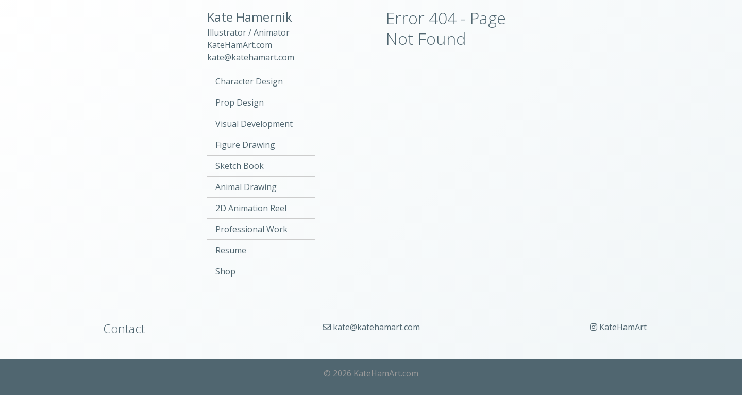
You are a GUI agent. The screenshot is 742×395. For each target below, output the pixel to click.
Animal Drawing (246, 187)
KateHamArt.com (239, 44)
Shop (225, 271)
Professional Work (251, 229)
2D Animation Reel (250, 208)
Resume (230, 250)
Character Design (249, 81)
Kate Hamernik (249, 16)
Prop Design (239, 102)
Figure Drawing (245, 144)
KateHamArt (618, 327)
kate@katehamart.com (250, 57)
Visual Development (254, 123)
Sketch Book (239, 165)
